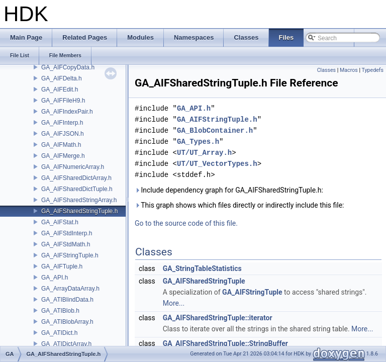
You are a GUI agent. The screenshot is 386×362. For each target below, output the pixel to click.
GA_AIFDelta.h (61, 78)
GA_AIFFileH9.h (63, 100)
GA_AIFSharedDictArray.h (76, 178)
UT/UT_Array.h (204, 152)
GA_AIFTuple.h (61, 266)
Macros (349, 70)
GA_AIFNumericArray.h (72, 166)
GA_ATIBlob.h (60, 310)
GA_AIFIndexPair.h (67, 111)
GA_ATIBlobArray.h (67, 321)
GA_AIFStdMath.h (65, 244)
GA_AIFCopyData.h (67, 67)
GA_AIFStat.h (59, 222)
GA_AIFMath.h (61, 144)
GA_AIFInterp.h (62, 122)
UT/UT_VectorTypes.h (217, 163)
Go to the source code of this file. (186, 223)
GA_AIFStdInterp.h (66, 233)
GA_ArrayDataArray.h (70, 288)
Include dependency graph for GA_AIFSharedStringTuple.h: (229, 190)
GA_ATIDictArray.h (66, 343)
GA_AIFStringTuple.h (70, 255)
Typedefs (372, 70)
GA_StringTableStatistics (202, 268)
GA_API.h (54, 277)
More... (173, 303)
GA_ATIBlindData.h (67, 299)
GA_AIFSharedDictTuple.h (77, 189)
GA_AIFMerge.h (63, 155)
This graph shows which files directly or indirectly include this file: (239, 205)
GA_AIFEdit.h (59, 89)
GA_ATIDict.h (59, 332)
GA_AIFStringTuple (252, 292)
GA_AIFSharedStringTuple (204, 281)
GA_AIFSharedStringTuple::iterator (217, 318)
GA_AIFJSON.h (62, 133)
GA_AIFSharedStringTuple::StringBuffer (225, 343)
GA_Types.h (198, 141)
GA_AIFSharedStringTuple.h (79, 211)
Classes (326, 70)
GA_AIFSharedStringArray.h (79, 200)
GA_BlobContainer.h (215, 130)
